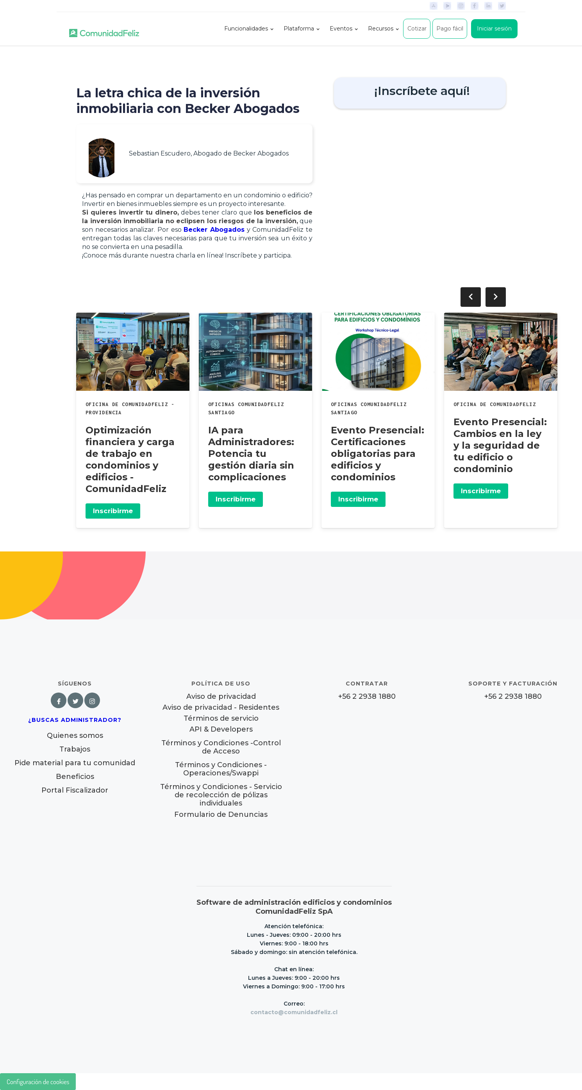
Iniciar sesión (494, 28)
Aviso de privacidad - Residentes (220, 707)
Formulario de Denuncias (221, 814)
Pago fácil (449, 28)
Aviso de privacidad (221, 697)
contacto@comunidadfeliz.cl (293, 1012)
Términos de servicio (221, 718)
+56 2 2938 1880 (367, 697)
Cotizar (417, 28)
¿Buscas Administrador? (74, 719)
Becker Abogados (214, 229)
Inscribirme (113, 511)
